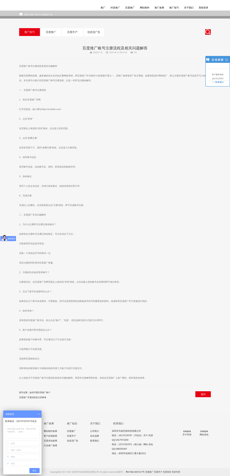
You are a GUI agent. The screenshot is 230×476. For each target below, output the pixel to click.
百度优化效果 (50, 440)
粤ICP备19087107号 (135, 472)
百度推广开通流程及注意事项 (32, 397)
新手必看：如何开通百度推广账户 (34, 392)
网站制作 (145, 7)
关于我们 (189, 7)
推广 (103, 7)
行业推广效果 (50, 445)
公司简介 (94, 431)
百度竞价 (167, 472)
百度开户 (72, 32)
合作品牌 (94, 436)
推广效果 (159, 7)
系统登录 (203, 7)
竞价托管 (176, 472)
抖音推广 (115, 7)
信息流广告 (93, 32)
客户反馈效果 (50, 436)
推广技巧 (174, 7)
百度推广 (130, 7)
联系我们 (94, 440)
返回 (203, 394)
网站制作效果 (50, 431)
